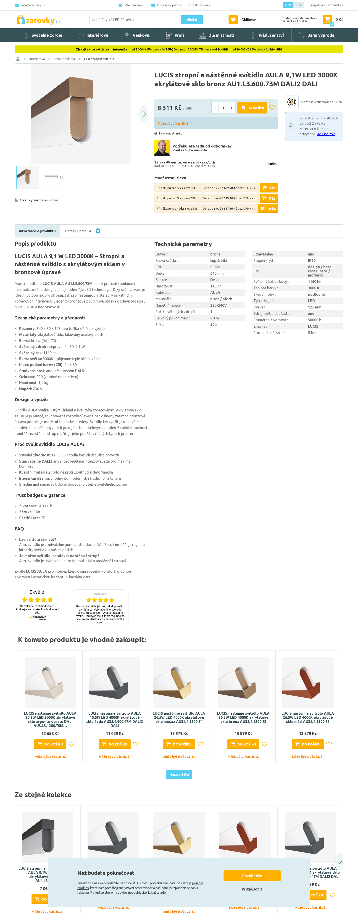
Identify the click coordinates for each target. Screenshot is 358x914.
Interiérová (37, 59)
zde (163, 892)
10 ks (271, 209)
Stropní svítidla (64, 59)
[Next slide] (142, 114)
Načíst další (179, 774)
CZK (288, 5)
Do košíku (255, 108)
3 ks (272, 188)
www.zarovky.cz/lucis (199, 162)
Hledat (192, 19)
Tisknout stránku (170, 133)
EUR (298, 5)
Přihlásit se (335, 5)
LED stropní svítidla (99, 59)
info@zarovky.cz (33, 5)
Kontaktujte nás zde (190, 150)
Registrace (318, 5)
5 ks (272, 198)
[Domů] (18, 59)
